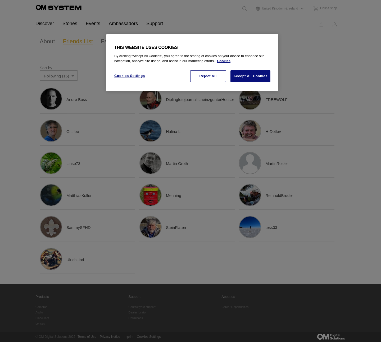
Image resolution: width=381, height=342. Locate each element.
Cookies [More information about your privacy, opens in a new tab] (223, 61)
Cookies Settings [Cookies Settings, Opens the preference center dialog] (129, 76)
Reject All (207, 76)
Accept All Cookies (250, 76)
